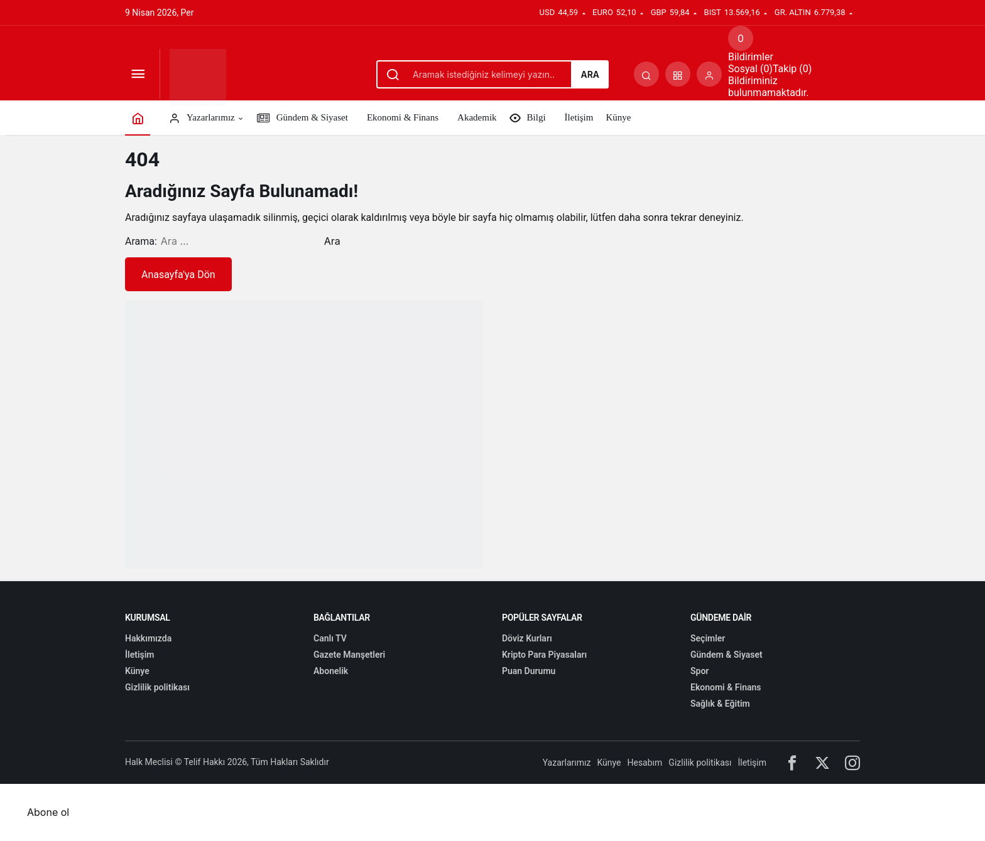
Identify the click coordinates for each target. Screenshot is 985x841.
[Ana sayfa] (137, 117)
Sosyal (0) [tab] (750, 69)
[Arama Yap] (646, 74)
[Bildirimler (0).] (740, 38)
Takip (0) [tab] (792, 69)
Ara (589, 74)
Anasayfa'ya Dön (178, 275)
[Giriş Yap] (709, 74)
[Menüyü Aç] (137, 74)
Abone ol (48, 812)
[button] (677, 74)
